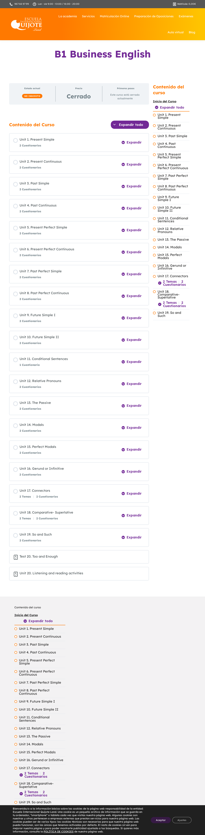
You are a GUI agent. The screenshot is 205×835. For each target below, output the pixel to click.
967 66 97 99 (19, 4)
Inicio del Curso (164, 101)
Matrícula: (184, 4)
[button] (10, 824)
